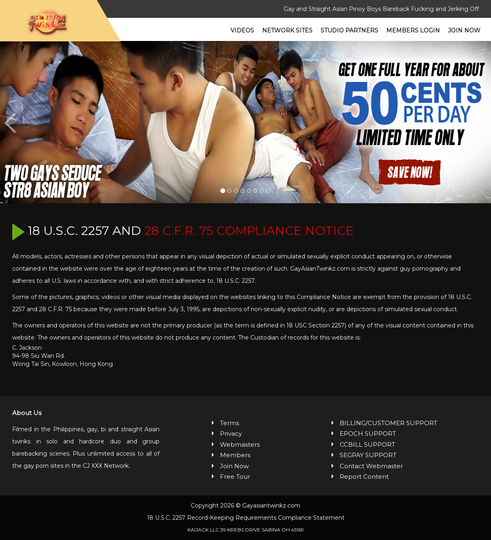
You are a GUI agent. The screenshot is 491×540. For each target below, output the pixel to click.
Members (235, 455)
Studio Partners (349, 30)
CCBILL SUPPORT (367, 444)
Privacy (231, 433)
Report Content (364, 476)
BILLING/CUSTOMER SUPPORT (388, 423)
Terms (229, 423)
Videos (242, 30)
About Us (26, 413)
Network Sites (287, 30)
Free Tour (235, 476)
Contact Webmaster (371, 466)
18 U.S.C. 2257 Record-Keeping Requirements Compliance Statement (246, 517)
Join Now (464, 30)
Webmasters (240, 444)
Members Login (413, 30)
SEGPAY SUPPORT (368, 455)
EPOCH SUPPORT (368, 433)
